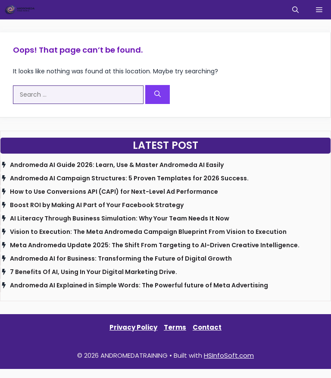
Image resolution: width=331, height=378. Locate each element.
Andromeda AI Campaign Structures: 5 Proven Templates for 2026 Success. (129, 178)
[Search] (157, 94)
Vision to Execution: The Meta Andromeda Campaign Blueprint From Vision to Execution (148, 231)
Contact (207, 327)
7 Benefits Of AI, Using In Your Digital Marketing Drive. (93, 272)
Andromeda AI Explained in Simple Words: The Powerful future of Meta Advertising (139, 285)
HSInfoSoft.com (229, 355)
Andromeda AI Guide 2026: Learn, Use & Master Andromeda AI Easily (117, 165)
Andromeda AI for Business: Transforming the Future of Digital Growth (121, 258)
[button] (295, 9)
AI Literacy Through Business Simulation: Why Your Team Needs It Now (119, 218)
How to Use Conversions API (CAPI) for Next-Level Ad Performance (114, 191)
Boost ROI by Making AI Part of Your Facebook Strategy (97, 205)
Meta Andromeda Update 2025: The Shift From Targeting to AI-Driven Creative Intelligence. (155, 245)
